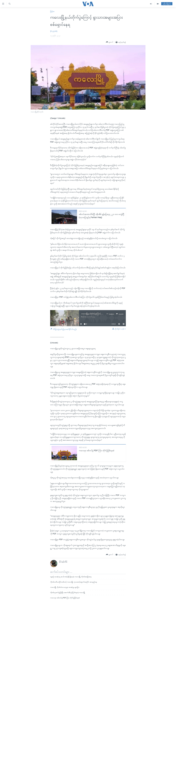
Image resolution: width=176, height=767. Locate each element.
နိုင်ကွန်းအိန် (53, 31)
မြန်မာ (52, 11)
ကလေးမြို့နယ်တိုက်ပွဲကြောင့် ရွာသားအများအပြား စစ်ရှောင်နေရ (103, 314)
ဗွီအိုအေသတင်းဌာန (89, 317)
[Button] (109, 42)
